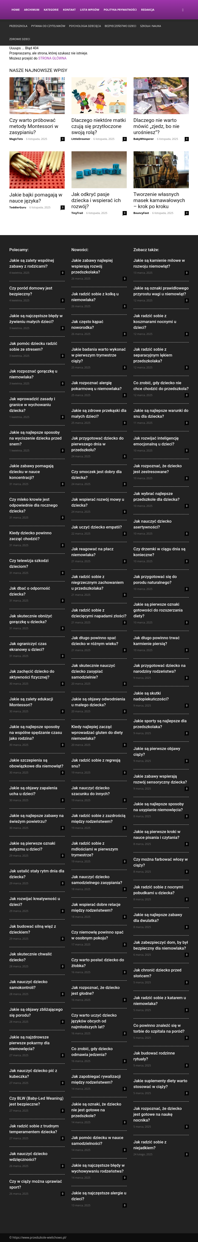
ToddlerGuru (17, 207)
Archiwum (31, 9)
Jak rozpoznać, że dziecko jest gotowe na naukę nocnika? (158, 1114)
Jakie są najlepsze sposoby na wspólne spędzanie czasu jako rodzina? (35, 732)
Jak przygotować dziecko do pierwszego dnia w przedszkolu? (97, 444)
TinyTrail (77, 213)
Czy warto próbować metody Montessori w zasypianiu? (33, 126)
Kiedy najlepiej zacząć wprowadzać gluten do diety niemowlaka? (97, 732)
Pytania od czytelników (48, 26)
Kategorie (51, 9)
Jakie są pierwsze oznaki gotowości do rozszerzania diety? (158, 610)
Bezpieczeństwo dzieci (120, 26)
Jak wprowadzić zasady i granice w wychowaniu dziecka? (32, 404)
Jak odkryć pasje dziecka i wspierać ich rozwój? (96, 200)
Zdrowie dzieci (19, 39)
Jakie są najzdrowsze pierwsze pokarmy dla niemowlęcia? (29, 1043)
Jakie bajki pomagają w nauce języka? (36, 198)
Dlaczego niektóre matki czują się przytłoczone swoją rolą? (98, 126)
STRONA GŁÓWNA (52, 58)
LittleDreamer (80, 139)
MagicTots (16, 139)
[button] (183, 10)
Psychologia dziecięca (85, 26)
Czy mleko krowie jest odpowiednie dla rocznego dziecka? (33, 505)
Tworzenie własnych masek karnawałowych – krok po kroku (159, 200)
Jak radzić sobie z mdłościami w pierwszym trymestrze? (94, 849)
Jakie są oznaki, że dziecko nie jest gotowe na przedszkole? (96, 1110)
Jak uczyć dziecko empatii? (96, 527)
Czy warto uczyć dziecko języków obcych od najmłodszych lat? (94, 1021)
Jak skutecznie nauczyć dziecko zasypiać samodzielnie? (93, 671)
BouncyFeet (141, 213)
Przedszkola (18, 26)
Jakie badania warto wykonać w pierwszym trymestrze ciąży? (98, 355)
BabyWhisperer (144, 139)
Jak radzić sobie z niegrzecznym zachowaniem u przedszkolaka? (97, 582)
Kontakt (69, 9)
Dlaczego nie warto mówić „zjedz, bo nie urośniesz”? (157, 126)
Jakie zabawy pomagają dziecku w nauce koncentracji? (31, 471)
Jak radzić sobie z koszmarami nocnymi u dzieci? (155, 321)
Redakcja (147, 9)
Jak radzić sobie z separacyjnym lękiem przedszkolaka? (153, 355)
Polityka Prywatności (120, 9)
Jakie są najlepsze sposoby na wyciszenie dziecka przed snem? (35, 438)
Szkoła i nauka (150, 26)
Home (16, 9)
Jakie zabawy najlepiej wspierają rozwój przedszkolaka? (92, 266)
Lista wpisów (89, 9)
